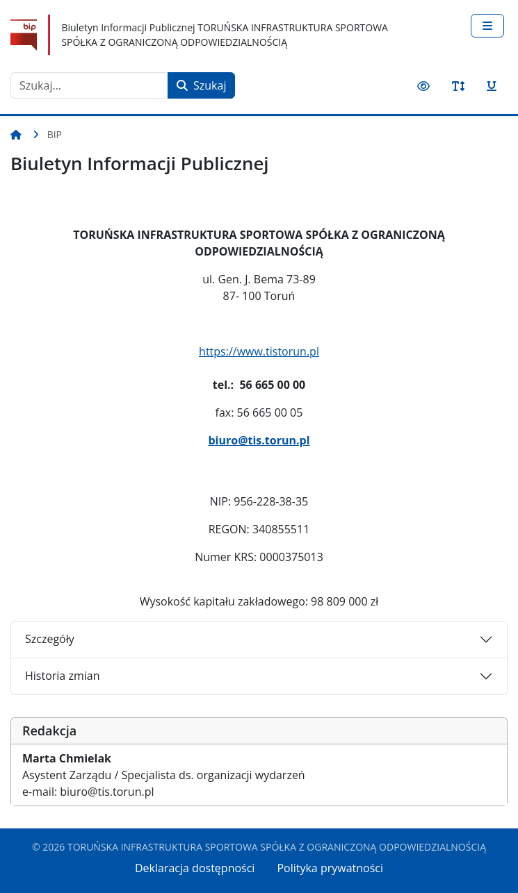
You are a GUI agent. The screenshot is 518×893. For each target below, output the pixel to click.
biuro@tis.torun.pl (258, 440)
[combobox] (89, 85)
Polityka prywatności (330, 868)
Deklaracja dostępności (194, 868)
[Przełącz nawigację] (487, 25)
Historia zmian (62, 675)
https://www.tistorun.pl (259, 351)
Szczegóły (49, 638)
